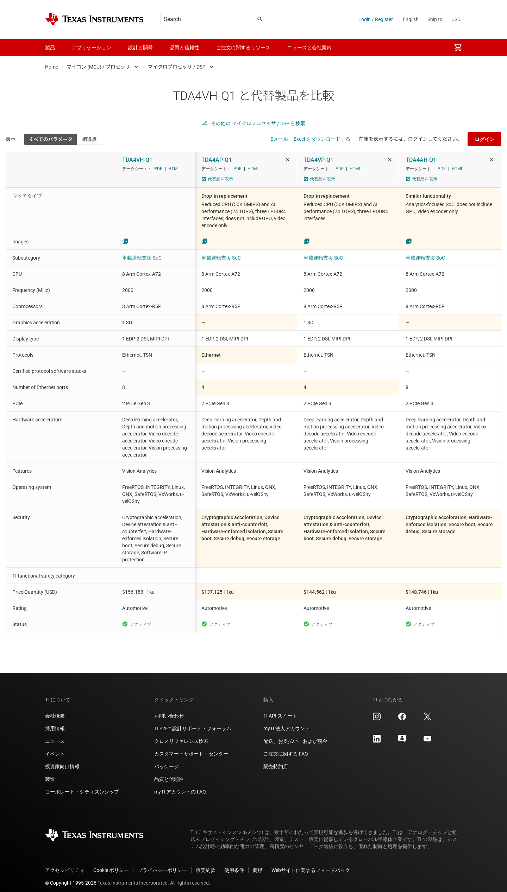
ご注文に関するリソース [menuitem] (243, 47)
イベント (55, 748)
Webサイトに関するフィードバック (310, 864)
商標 (258, 864)
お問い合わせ (169, 710)
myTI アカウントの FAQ (180, 786)
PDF (158, 168)
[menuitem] (457, 47)
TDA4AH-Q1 (421, 160)
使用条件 (234, 864)
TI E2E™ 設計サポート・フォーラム (192, 723)
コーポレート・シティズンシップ (82, 786)
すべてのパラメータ (51, 139)
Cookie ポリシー (111, 864)
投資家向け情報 (62, 761)
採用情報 (55, 723)
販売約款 (205, 864)
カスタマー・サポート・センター (191, 748)
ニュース (55, 735)
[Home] (94, 19)
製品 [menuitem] (50, 47)
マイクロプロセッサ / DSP (177, 67)
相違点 (89, 139)
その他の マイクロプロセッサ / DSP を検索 (253, 123)
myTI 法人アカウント (286, 723)
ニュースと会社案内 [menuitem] (309, 47)
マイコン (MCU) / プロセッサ (98, 67)
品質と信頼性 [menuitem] (184, 47)
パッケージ (166, 761)
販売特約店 (275, 761)
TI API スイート (280, 710)
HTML (174, 168)
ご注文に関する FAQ (285, 748)
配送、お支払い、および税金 (295, 735)
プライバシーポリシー (162, 864)
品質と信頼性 (169, 773)
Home (51, 67)
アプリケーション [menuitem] (91, 47)
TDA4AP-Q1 (216, 160)
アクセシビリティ (64, 864)
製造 (50, 773)
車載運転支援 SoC (142, 258)
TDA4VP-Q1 (318, 160)
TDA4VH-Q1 (137, 160)
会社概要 (55, 710)
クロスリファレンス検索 (181, 735)
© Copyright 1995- (70, 877)
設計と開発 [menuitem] (140, 47)
